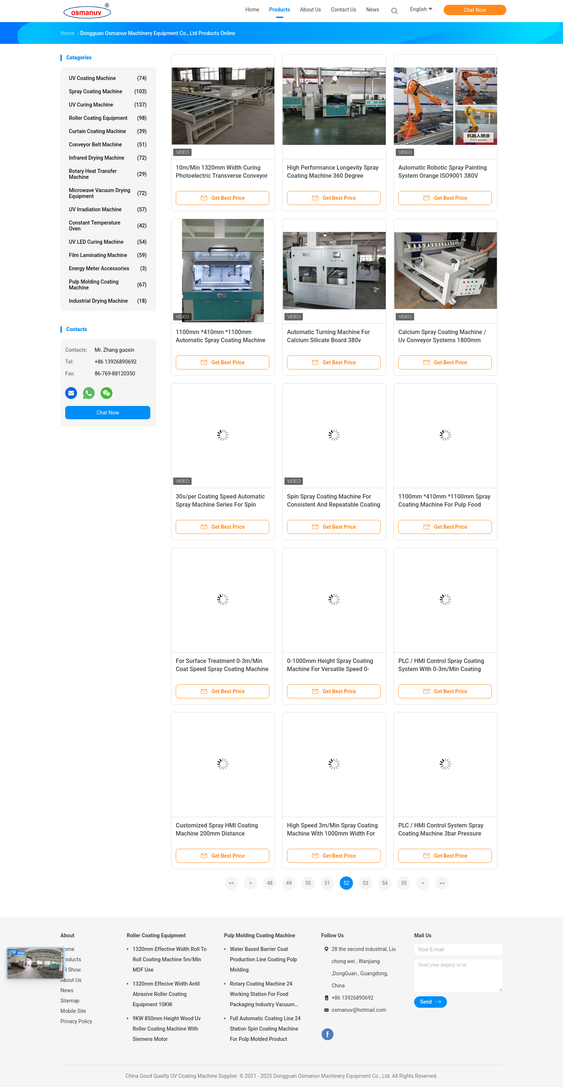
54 (385, 883)
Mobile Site (73, 1011)
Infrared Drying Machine (108, 158)
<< (231, 883)
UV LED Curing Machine (108, 242)
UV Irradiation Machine (108, 209)
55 (404, 883)
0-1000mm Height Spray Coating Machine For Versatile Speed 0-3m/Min (330, 669)
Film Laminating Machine (108, 255)
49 (289, 883)
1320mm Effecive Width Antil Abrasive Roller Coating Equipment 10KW (166, 994)
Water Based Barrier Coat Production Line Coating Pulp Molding (263, 959)
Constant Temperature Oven (108, 226)
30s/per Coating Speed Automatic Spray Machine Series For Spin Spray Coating (220, 504)
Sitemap (69, 1001)
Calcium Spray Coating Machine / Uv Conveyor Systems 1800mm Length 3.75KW (442, 340)
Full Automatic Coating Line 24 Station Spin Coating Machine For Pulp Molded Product (265, 1028)
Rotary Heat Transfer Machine (108, 174)
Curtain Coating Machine (108, 131)
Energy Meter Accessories (108, 268)
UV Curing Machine (108, 104)
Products (70, 959)
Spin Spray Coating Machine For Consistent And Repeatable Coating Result (333, 504)
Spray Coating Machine (108, 91)
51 (327, 883)
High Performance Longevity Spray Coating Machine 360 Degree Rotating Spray (332, 175)
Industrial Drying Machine (108, 301)
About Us (70, 980)
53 (365, 883)
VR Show (70, 970)
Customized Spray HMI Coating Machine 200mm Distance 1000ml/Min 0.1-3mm (217, 833)
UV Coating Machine (108, 78)
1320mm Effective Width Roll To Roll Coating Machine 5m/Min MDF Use (169, 959)
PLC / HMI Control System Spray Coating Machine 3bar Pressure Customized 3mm (440, 833)
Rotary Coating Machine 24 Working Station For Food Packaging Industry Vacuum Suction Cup (262, 995)
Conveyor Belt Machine (108, 144)
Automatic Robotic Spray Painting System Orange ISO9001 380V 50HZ (442, 175)
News (66, 990)
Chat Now (475, 10)
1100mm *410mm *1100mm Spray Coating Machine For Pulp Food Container (444, 504)
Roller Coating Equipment (108, 118)
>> (442, 883)
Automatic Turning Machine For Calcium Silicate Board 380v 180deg (328, 340)
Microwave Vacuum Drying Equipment (108, 193)
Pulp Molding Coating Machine (108, 285)
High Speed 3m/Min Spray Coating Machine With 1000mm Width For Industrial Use (332, 833)
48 (270, 883)
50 (308, 883)
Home (67, 949)
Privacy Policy (76, 1021)
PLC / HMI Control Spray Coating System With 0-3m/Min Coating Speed (441, 669)
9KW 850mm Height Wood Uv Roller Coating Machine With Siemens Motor (167, 1028)
